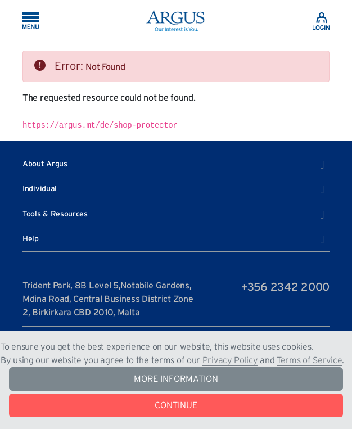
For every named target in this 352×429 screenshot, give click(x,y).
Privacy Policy (230, 360)
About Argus (173, 164)
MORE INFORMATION (176, 378)
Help (173, 239)
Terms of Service (309, 360)
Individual (173, 189)
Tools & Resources (173, 214)
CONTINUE (176, 405)
